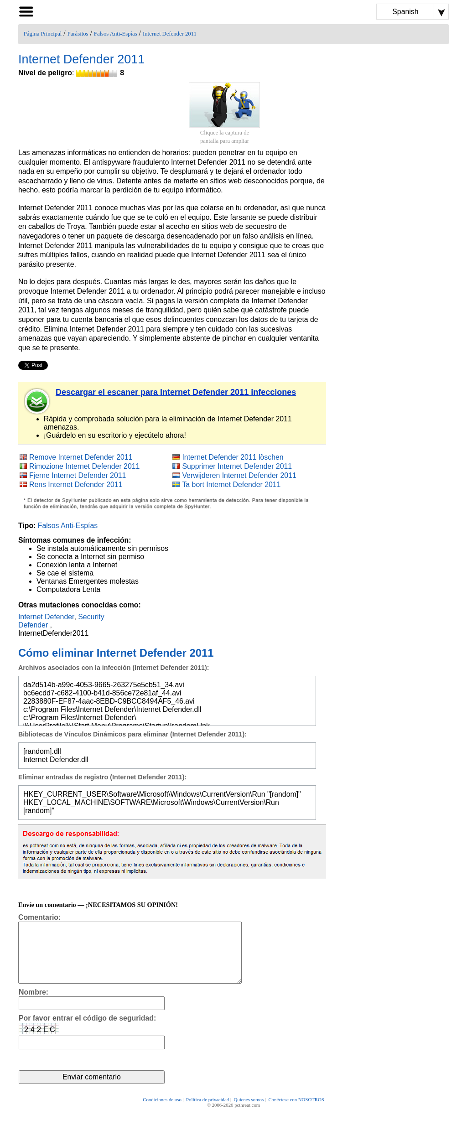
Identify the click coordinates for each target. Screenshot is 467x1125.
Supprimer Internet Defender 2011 (237, 466)
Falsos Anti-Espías (115, 34)
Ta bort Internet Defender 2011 (231, 484)
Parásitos (77, 34)
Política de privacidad (207, 1112)
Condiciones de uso (162, 1112)
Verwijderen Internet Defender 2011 (239, 475)
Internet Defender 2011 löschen (232, 457)
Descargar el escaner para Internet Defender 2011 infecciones (176, 392)
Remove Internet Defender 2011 (81, 457)
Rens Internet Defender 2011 (76, 484)
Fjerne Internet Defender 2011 (77, 475)
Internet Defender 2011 (170, 34)
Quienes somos (249, 1112)
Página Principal (43, 34)
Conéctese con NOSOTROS (296, 1112)
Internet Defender (46, 617)
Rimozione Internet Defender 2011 (84, 466)
